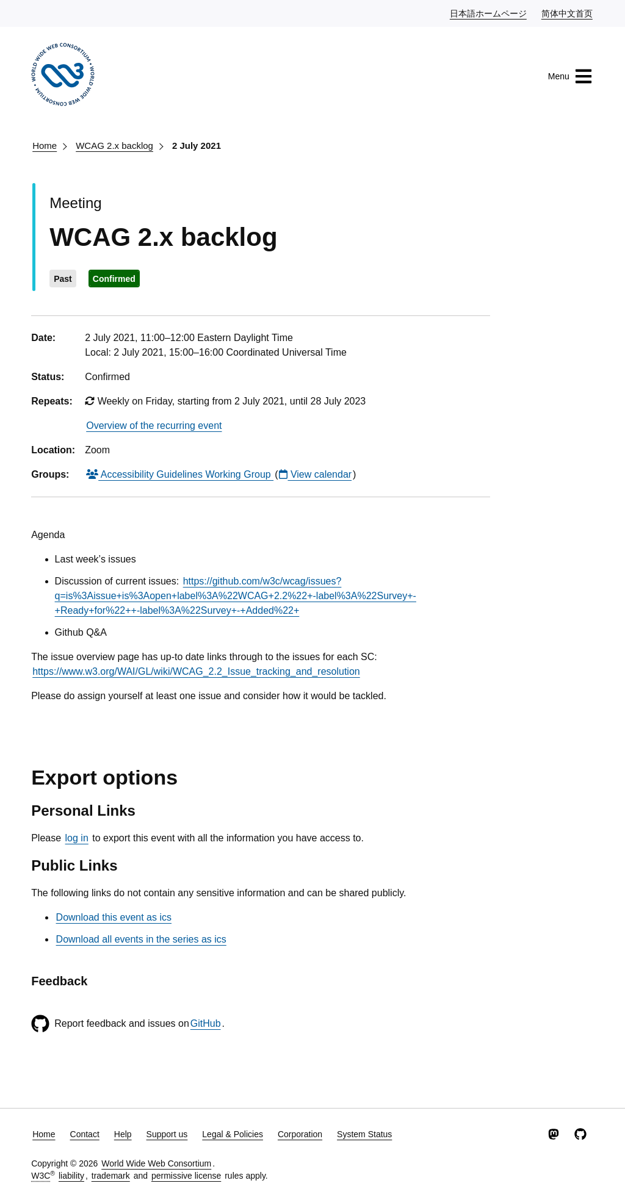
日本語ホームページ (489, 12)
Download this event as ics (114, 917)
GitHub (205, 1023)
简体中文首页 (567, 12)
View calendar (315, 474)
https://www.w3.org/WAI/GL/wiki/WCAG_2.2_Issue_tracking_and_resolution (196, 671)
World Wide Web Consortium (156, 1163)
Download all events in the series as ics (141, 939)
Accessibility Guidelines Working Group (179, 474)
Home (44, 145)
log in (77, 838)
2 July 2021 (196, 145)
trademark (111, 1176)
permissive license (186, 1176)
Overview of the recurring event (154, 425)
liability (71, 1176)
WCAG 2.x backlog (114, 145)
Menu (570, 76)
